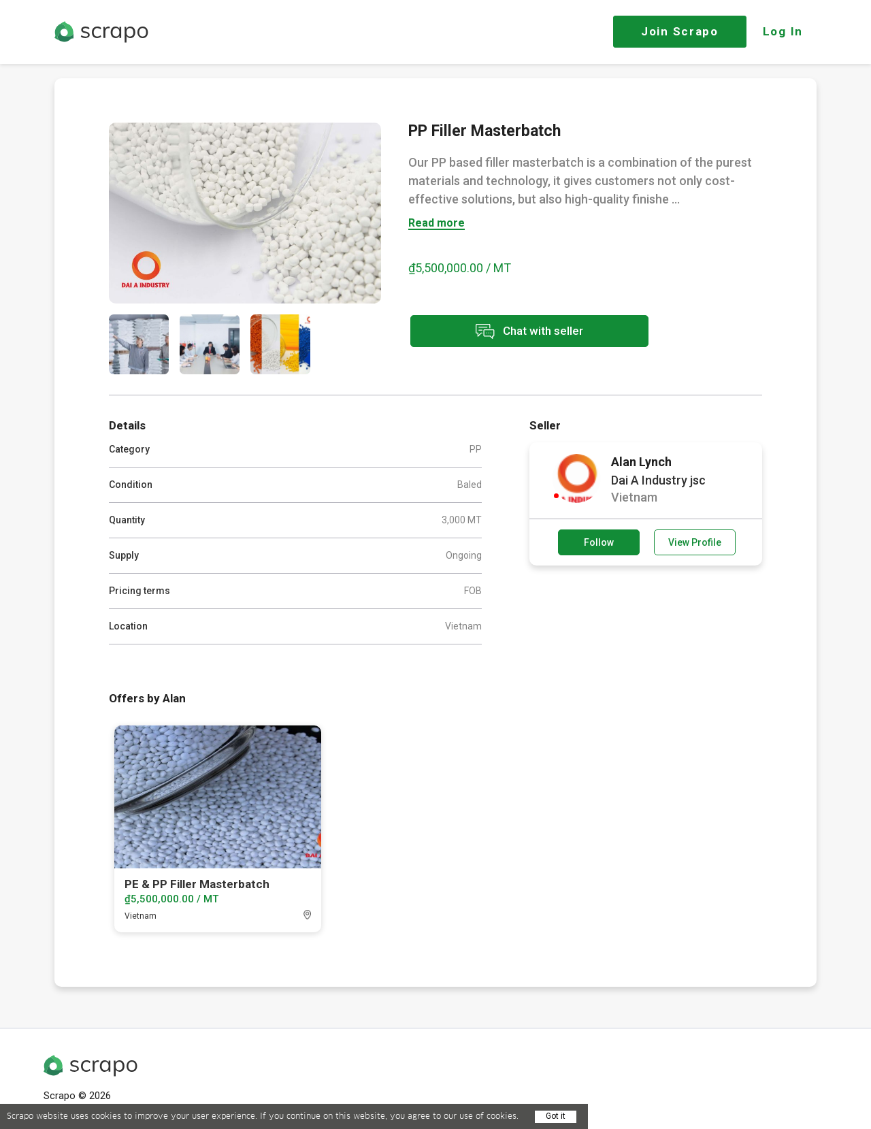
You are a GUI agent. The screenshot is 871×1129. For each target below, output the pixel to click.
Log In (783, 31)
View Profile (694, 542)
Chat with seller (529, 331)
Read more (436, 223)
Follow (599, 542)
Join (680, 31)
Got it (555, 1116)
